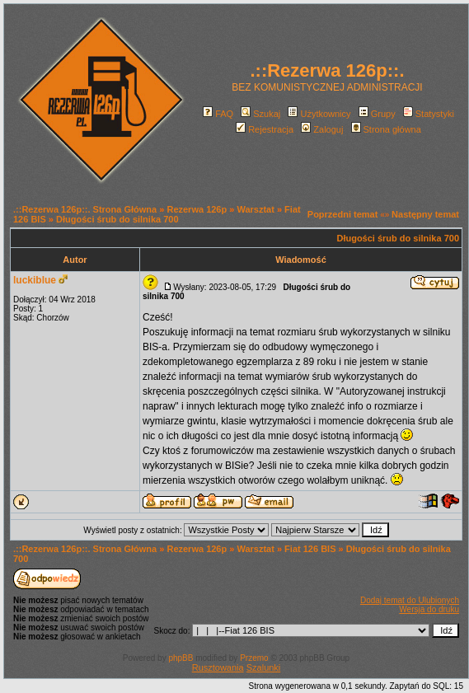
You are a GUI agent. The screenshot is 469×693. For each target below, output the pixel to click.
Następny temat (425, 214)
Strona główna (386, 129)
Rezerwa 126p (196, 209)
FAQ (218, 114)
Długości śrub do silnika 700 (117, 219)
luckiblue (34, 280)
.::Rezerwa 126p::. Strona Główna (85, 209)
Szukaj (260, 114)
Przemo (254, 658)
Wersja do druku (429, 609)
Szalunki (263, 667)
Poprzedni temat (342, 214)
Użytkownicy (319, 114)
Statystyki (428, 114)
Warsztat (255, 209)
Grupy (377, 114)
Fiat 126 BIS (309, 549)
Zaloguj (322, 129)
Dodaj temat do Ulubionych (409, 600)
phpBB (180, 658)
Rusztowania (218, 667)
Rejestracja (264, 129)
